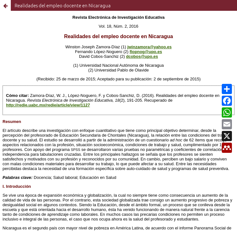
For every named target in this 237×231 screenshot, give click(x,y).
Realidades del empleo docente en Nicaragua (63, 5)
